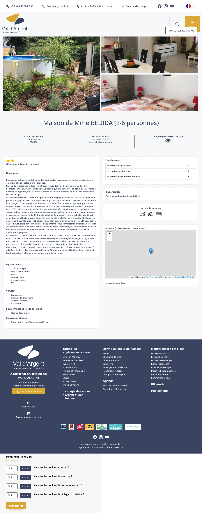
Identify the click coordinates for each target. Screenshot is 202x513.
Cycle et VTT (69, 363)
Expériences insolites (73, 360)
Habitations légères (112, 370)
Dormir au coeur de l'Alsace (122, 348)
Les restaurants (159, 353)
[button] (190, 6)
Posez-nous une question (28, 417)
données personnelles (110, 444)
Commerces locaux (160, 377)
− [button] (110, 238)
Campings (108, 363)
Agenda (108, 381)
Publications (159, 390)
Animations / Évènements (115, 389)
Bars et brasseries (160, 363)
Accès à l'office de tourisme (94, 6)
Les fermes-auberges (161, 360)
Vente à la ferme (159, 374)
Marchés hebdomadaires (115, 385)
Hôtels (106, 353)
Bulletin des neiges (134, 6)
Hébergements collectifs (115, 367)
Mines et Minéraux (72, 356)
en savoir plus (14, 460)
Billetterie (157, 384)
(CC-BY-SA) (190, 277)
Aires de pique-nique (161, 367)
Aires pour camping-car (114, 374)
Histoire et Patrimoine (74, 370)
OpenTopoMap (180, 277)
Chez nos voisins (71, 384)
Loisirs (66, 377)
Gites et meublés (111, 360)
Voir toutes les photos (181, 30)
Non (24, 468)
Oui (10, 468)
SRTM (161, 277)
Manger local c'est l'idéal (168, 348)
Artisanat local (70, 367)
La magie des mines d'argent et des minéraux (76, 395)
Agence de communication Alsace (101, 447)
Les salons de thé (160, 356)
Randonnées (69, 374)
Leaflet (132, 277)
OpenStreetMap (152, 277)
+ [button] (110, 234)
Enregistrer (16, 505)
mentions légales (89, 444)
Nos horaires (28, 406)
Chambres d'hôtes (112, 356)
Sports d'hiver (69, 381)
